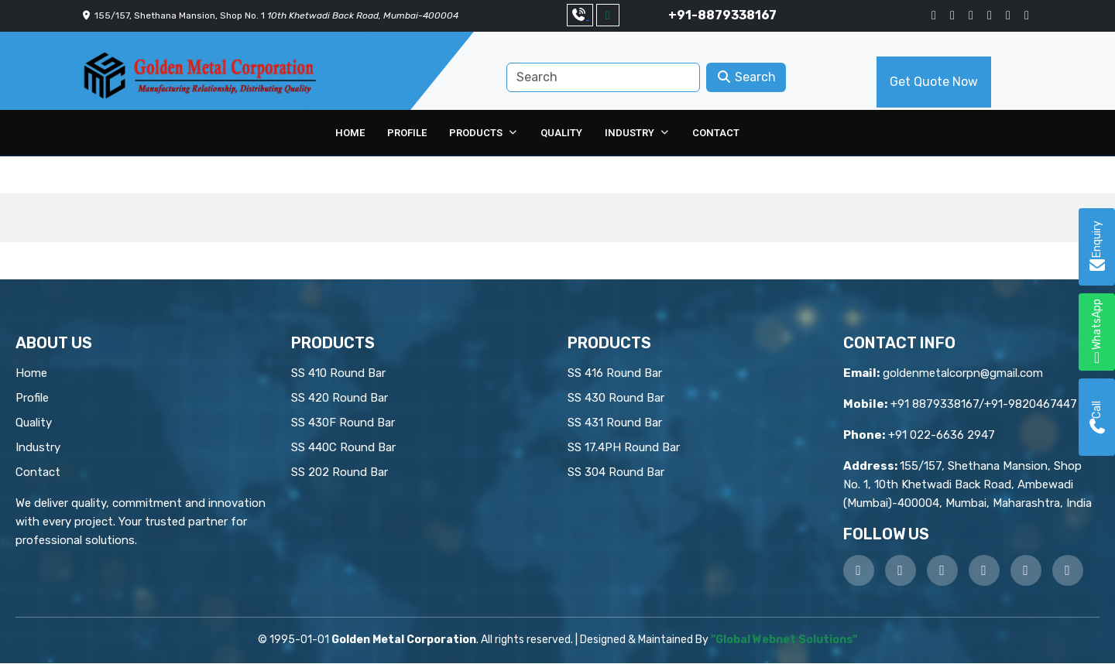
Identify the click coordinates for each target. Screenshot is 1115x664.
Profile (411, 133)
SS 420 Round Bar (339, 399)
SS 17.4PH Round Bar (624, 448)
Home (354, 133)
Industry (629, 133)
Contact (712, 133)
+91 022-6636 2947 (941, 436)
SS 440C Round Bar (343, 448)
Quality (561, 133)
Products (479, 133)
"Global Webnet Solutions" (784, 640)
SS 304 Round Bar (616, 473)
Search (746, 77)
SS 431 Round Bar (615, 423)
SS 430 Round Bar (616, 399)
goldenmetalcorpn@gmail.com (963, 374)
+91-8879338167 (722, 15)
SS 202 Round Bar (339, 473)
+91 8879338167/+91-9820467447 (983, 405)
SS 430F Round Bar (343, 423)
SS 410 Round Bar (338, 374)
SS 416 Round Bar (615, 374)
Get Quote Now (934, 81)
